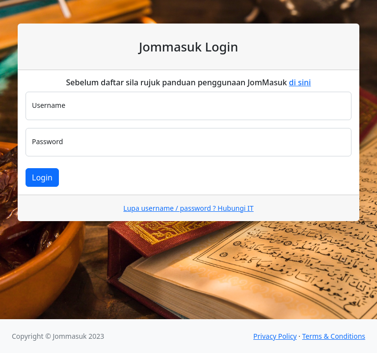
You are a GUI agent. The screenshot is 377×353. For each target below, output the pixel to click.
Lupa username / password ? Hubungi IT (188, 208)
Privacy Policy (274, 336)
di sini (300, 82)
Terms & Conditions (334, 336)
